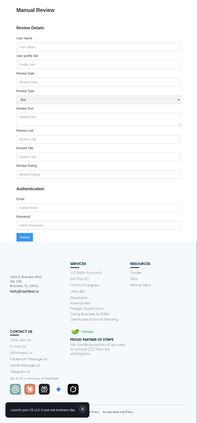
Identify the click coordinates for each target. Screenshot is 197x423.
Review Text (24, 108)
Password (23, 216)
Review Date (25, 73)
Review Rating (26, 165)
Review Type (25, 91)
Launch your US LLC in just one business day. (43, 410)
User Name (24, 38)
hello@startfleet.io (24, 291)
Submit (25, 237)
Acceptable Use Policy (118, 412)
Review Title (24, 148)
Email (20, 199)
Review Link (24, 130)
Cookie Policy (91, 412)
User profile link (27, 56)
